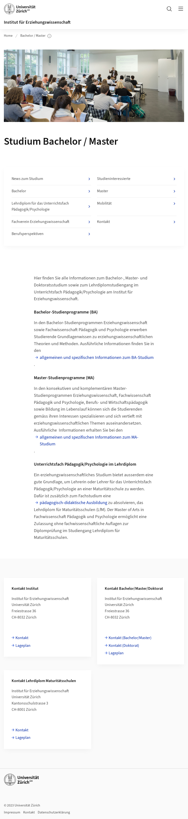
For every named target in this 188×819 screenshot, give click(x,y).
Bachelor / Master (35, 35)
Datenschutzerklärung (54, 812)
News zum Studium (51, 179)
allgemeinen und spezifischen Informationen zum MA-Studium (89, 440)
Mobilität (137, 203)
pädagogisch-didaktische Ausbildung (73, 503)
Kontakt (137, 222)
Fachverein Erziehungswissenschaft (51, 222)
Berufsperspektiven (51, 234)
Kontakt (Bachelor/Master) (130, 638)
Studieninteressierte (137, 179)
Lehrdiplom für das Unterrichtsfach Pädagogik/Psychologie (51, 206)
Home (8, 35)
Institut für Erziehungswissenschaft (37, 22)
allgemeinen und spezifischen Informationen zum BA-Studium (97, 358)
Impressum (12, 812)
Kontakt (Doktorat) (124, 645)
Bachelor (51, 191)
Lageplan (22, 645)
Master (137, 191)
